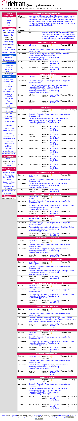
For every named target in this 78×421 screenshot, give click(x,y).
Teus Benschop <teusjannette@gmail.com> (44, 58)
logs (12, 45)
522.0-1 (53, 374)
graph (11, 74)
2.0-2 (57, 191)
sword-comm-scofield (49, 34)
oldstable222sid (8, 151)
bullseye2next (9, 143)
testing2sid (9, 98)
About (9, 18)
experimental (8, 79)
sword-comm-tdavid (64, 34)
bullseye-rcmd (9, 136)
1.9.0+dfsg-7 (54, 138)
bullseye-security (9, 138)
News (9, 20)
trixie (8, 106)
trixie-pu (9, 114)
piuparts (4, 415)
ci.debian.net (8, 193)
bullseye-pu (9, 141)
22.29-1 (53, 327)
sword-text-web (47, 40)
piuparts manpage (8, 52)
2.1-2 (57, 213)
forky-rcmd (9, 103)
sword (58, 33)
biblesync (45, 33)
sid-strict (9, 86)
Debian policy (9, 35)
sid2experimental (9, 81)
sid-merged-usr (8, 92)
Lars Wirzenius (38, 415)
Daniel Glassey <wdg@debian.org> (41, 54)
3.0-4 (57, 278)
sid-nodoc (8, 89)
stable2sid (8, 146)
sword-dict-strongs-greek (58, 36)
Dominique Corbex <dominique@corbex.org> (45, 56)
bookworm (8, 119)
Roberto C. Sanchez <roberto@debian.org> (44, 205)
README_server (9, 50)
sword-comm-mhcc (67, 33)
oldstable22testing (8, 153)
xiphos (55, 40)
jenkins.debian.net (8, 191)
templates (10, 32)
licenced (14, 415)
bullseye (9, 133)
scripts (5, 45)
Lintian (8, 179)
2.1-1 (57, 235)
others (13, 417)
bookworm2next (8, 131)
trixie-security (8, 111)
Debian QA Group (8, 172)
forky (9, 101)
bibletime (52, 33)
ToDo (9, 165)
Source (8, 159)
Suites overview (8, 60)
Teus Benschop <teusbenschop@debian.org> (44, 393)
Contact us (9, 25)
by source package (8, 70)
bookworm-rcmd (9, 121)
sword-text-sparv (69, 38)
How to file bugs (8, 30)
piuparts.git (22, 417)
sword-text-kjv (58, 38)
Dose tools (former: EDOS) (8, 176)
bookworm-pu (9, 128)
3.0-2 (57, 257)
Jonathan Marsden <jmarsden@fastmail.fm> (45, 391)
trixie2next (8, 116)
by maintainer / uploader (9, 66)
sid (9, 84)
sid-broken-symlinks (9, 95)
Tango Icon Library (59, 417)
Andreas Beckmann (63, 415)
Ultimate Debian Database (8, 187)
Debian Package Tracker (9, 183)
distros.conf (8, 43)
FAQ (8, 23)
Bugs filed (8, 57)
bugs (13, 161)
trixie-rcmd (11, 63)
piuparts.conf (8, 41)
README (8, 47)
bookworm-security (9, 125)
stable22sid (9, 148)
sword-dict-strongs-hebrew (34, 286)
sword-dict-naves (33, 241)
